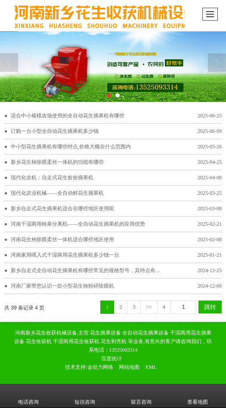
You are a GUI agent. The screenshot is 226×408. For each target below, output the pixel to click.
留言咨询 (141, 396)
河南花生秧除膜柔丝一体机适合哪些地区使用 (62, 239)
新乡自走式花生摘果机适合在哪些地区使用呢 (62, 209)
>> (149, 307)
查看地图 (197, 396)
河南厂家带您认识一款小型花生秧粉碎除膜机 (62, 286)
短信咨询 (84, 396)
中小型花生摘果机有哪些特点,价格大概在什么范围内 (71, 147)
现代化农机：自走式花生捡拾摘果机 (52, 178)
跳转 (210, 307)
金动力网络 (100, 367)
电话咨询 (28, 396)
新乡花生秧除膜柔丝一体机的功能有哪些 (57, 162)
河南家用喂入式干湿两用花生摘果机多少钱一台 (65, 255)
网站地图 (129, 367)
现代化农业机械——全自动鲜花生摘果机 (57, 193)
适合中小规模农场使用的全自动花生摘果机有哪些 (67, 116)
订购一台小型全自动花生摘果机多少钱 (55, 131)
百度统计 (111, 359)
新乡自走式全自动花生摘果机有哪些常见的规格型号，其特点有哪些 (88, 270)
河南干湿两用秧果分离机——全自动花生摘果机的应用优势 (78, 224)
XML (151, 367)
